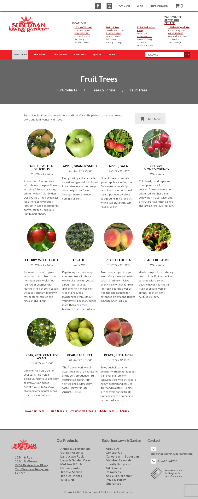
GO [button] (187, 54)
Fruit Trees (57, 410)
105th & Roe (112, 27)
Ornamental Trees (81, 410)
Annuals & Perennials (75, 448)
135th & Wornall (83, 27)
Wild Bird (67, 479)
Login (140, 5)
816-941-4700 (167, 461)
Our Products (66, 90)
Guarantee (113, 483)
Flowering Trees (34, 410)
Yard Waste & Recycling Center (32, 471)
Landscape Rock (72, 456)
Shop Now (150, 119)
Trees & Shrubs (103, 90)
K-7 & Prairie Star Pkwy (31, 465)
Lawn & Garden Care (75, 460)
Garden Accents (71, 452)
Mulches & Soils (71, 464)
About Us (112, 448)
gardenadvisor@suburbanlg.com (172, 453)
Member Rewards (159, 5)
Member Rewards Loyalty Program (118, 462)
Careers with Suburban (122, 456)
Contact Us (114, 452)
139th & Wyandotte (178, 27)
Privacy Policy (116, 479)
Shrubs (124, 410)
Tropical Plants (71, 475)
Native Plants (70, 468)
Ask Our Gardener (119, 475)
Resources (113, 472)
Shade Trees (106, 410)
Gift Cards (124, 5)
